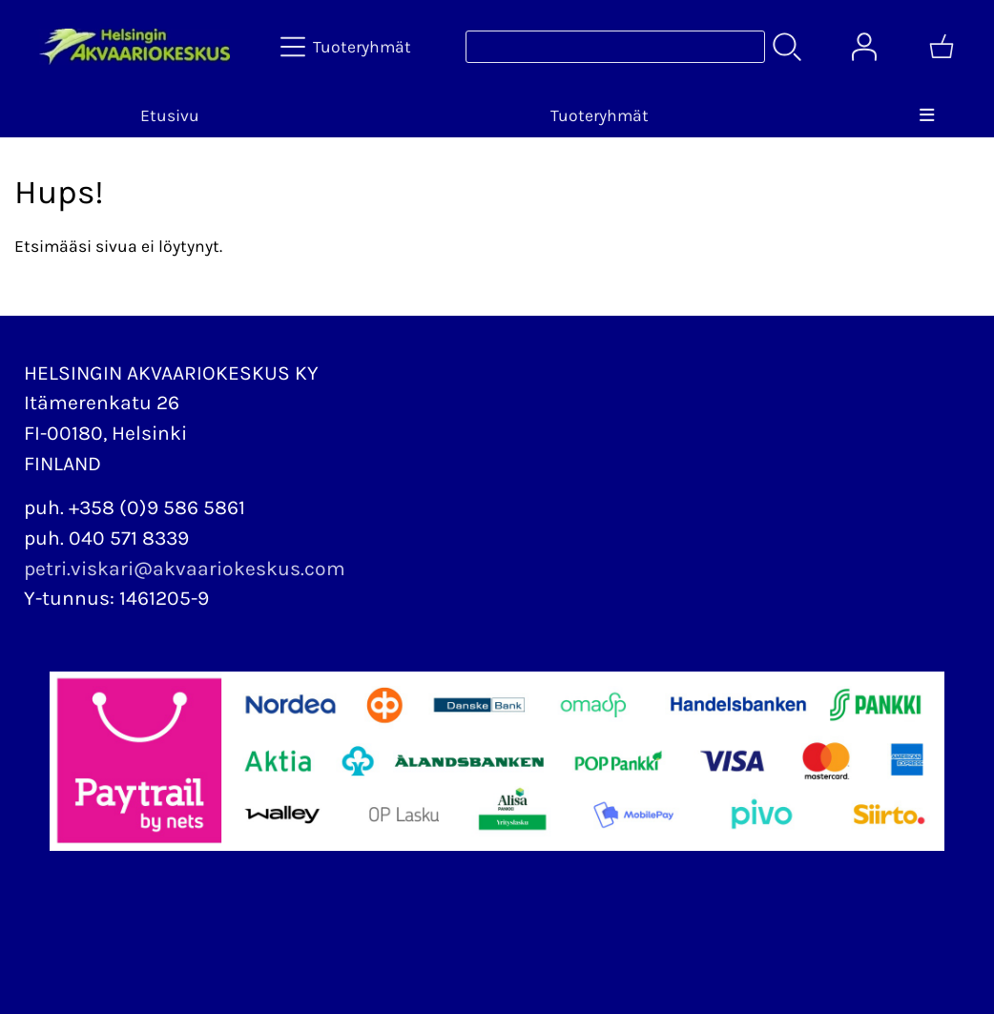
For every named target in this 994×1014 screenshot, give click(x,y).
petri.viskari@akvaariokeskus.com (184, 568)
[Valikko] (926, 115)
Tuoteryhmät (599, 115)
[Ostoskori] (941, 47)
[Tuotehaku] (615, 47)
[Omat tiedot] (864, 47)
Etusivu (169, 115)
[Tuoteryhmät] (348, 47)
